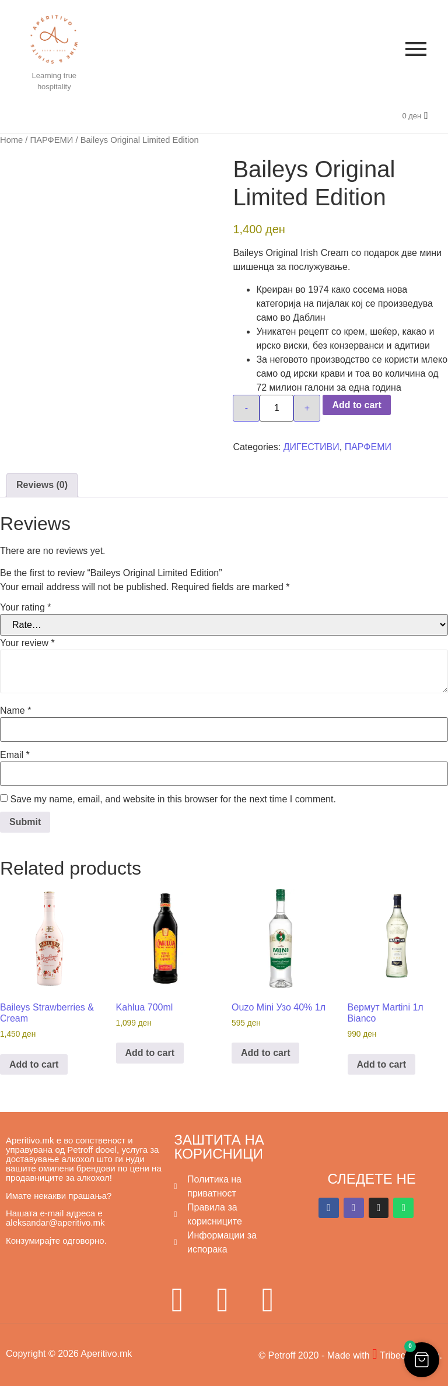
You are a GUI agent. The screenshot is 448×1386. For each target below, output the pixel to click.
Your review (27, 643)
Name (15, 710)
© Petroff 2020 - (292, 1355)
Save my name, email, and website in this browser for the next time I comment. (172, 799)
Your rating (25, 607)
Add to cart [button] (33, 1064)
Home (11, 140)
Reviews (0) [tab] (42, 485)
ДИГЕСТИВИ (312, 447)
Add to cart (356, 405)
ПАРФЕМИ (52, 140)
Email (15, 755)
